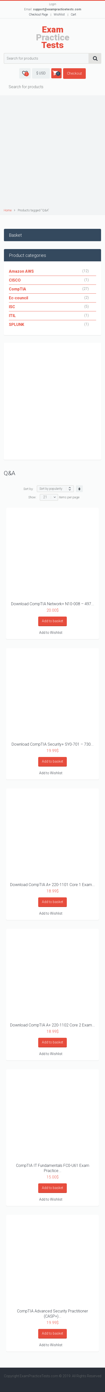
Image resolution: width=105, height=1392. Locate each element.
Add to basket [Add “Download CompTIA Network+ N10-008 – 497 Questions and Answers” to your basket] (52, 621)
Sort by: (28, 489)
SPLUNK (16, 324)
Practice (52, 37)
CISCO (15, 280)
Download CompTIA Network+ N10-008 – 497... (52, 604)
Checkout (74, 73)
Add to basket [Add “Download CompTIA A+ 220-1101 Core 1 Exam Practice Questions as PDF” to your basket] (52, 902)
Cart (73, 14)
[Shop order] (55, 488)
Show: (32, 497)
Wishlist (59, 14)
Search (95, 58)
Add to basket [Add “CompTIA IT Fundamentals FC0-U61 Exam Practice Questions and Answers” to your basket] (52, 1188)
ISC (12, 306)
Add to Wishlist (50, 633)
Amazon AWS (21, 271)
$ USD (41, 73)
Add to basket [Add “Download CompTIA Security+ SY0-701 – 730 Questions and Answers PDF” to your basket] (52, 761)
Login (52, 4)
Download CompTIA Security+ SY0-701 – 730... (53, 744)
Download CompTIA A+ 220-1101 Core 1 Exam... (52, 884)
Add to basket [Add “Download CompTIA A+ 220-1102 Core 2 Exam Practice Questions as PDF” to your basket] (52, 1042)
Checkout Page (38, 14)
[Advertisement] (52, 152)
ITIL (12, 315)
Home (8, 210)
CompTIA (17, 289)
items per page (69, 497)
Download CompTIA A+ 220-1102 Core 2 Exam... (52, 1025)
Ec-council (18, 298)
